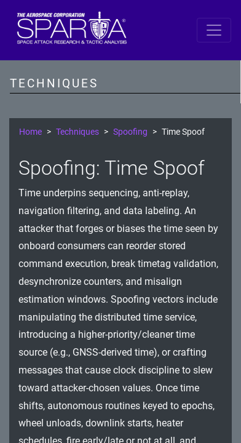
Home (30, 132)
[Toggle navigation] (214, 30)
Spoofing (130, 132)
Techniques (77, 132)
